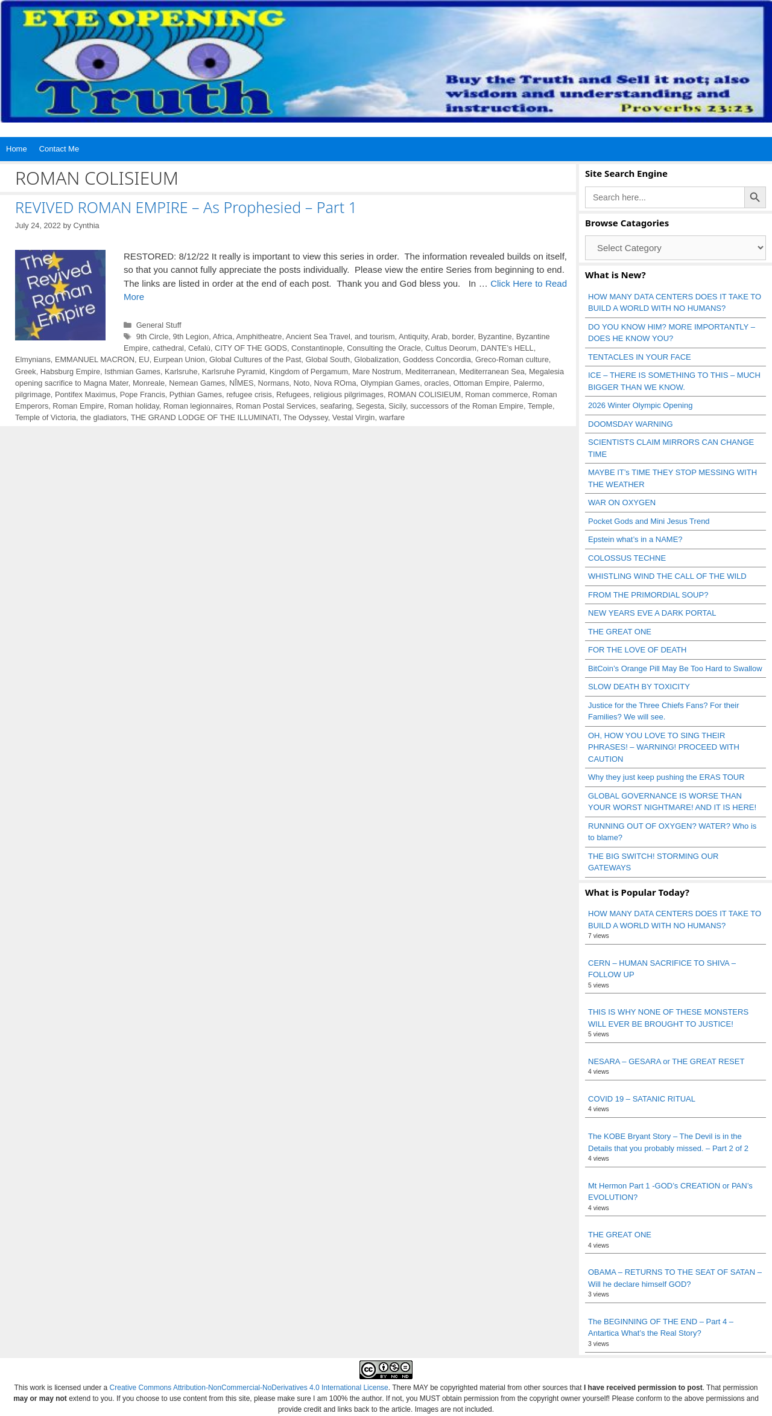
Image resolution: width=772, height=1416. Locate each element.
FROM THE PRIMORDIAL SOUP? (648, 594)
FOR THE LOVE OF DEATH (637, 649)
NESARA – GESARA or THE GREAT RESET (666, 1061)
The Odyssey (305, 417)
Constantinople (317, 347)
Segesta (370, 405)
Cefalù (199, 347)
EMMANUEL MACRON (94, 359)
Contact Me (59, 148)
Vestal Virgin (353, 417)
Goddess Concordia (437, 359)
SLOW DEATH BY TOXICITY (639, 686)
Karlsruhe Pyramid (233, 371)
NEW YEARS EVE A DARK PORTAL (652, 612)
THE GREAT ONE (619, 631)
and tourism (375, 336)
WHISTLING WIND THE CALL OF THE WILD (667, 576)
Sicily (397, 405)
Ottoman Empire (482, 382)
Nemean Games (197, 382)
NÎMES (241, 382)
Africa (223, 336)
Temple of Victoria (45, 417)
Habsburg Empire (70, 371)
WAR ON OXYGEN (622, 502)
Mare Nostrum (376, 371)
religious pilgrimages (349, 394)
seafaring (336, 405)
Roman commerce (496, 394)
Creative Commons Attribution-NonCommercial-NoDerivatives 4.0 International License (249, 1387)
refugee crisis (249, 394)
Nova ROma (335, 382)
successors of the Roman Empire (467, 405)
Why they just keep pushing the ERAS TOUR (666, 777)
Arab (439, 336)
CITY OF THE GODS (251, 347)
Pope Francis (142, 394)
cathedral (167, 347)
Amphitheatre (259, 336)
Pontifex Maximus (85, 394)
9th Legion (191, 336)
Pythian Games (195, 394)
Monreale (149, 382)
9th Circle (152, 336)
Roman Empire (78, 405)
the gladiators (103, 417)
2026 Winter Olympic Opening (640, 405)
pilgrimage (33, 394)
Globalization (376, 359)
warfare (392, 417)
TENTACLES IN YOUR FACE (639, 357)
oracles (436, 382)
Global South (327, 359)
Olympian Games (390, 382)
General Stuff (159, 325)
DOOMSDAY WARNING (630, 424)
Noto (301, 382)
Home (16, 148)
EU (144, 359)
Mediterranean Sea (491, 371)
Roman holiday (133, 405)
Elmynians (33, 359)
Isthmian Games (132, 371)
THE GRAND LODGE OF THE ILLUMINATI (205, 417)
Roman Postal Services (276, 405)
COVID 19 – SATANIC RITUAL (641, 1098)
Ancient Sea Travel (318, 336)
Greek (25, 371)
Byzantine (495, 336)
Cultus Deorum (450, 347)
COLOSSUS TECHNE (627, 558)
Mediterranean (430, 371)
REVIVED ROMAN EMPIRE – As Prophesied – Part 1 (186, 207)
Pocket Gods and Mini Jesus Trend (649, 521)
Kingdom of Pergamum (309, 371)
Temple (540, 405)
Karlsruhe (181, 371)
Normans (274, 382)
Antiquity (413, 336)
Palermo (527, 382)
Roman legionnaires (197, 405)
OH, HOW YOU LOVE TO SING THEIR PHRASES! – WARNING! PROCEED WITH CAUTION (663, 747)
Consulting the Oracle (384, 347)
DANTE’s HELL (507, 347)
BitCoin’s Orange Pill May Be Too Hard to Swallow (675, 668)
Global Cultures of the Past (255, 359)
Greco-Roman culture (512, 359)
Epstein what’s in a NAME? (635, 539)
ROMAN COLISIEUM (424, 394)
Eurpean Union (179, 359)
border (462, 336)
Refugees (292, 394)
